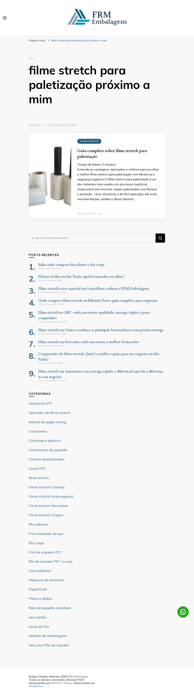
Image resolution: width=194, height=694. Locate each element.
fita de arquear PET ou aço (50, 561)
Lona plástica (40, 570)
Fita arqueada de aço (46, 533)
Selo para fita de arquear (49, 645)
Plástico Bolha (40, 598)
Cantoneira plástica (45, 440)
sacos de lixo (39, 626)
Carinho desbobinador (46, 459)
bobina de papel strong (47, 422)
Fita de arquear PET (45, 552)
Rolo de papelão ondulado (50, 608)
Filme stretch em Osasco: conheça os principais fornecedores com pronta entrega (100, 329)
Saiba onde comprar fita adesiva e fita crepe (71, 264)
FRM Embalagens (77, 676)
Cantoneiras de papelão (48, 450)
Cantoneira (38, 431)
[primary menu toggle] (5, 18)
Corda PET (37, 468)
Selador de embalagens (48, 636)
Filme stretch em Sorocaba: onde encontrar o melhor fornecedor (88, 341)
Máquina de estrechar (46, 580)
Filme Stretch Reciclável (48, 506)
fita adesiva (38, 524)
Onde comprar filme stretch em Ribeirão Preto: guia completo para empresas (98, 300)
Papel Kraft (38, 589)
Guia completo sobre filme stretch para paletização (112, 153)
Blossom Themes (61, 683)
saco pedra (37, 617)
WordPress (36, 686)
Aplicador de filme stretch (49, 413)
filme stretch (89, 141)
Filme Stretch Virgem (46, 515)
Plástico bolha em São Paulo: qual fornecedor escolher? (81, 276)
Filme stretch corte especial (51, 496)
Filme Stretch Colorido (47, 487)
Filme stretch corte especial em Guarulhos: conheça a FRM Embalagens (93, 288)
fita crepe (36, 543)
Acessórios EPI (40, 403)
